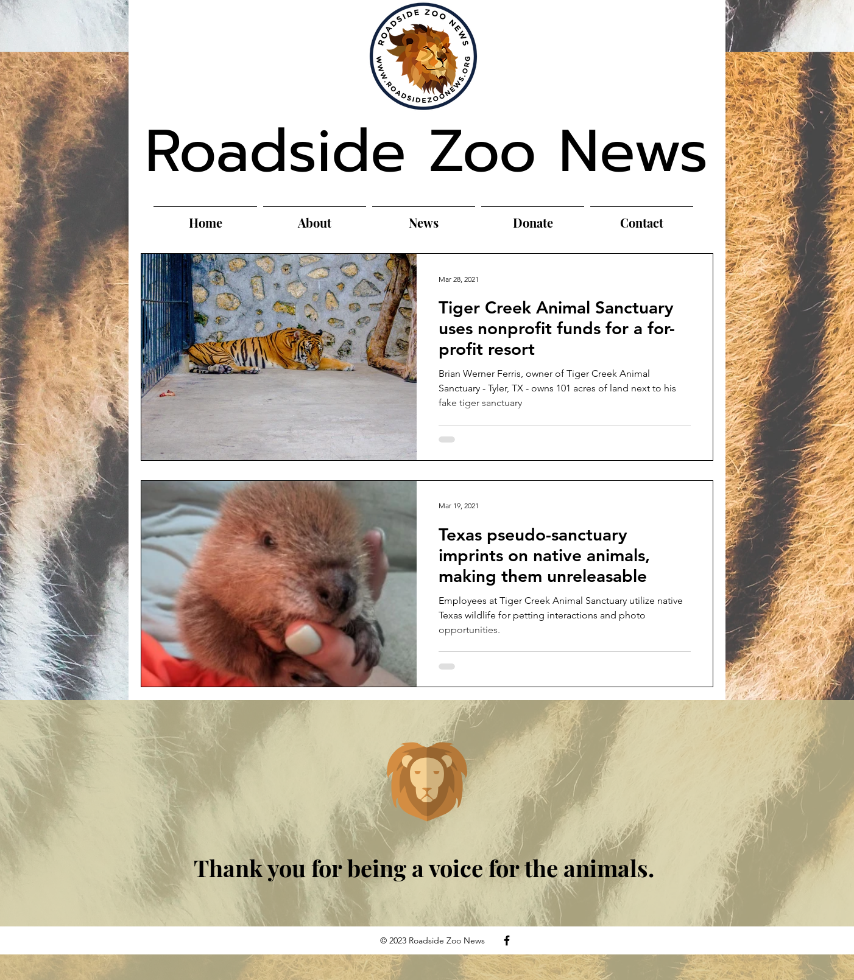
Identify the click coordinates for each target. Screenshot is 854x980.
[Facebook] (506, 940)
